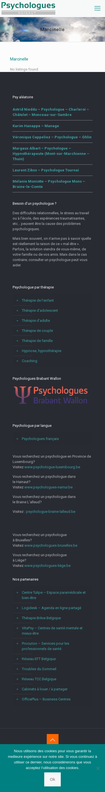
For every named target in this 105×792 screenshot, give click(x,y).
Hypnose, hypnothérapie (41, 351)
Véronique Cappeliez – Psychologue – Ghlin (52, 137)
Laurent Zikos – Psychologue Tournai (46, 170)
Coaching (29, 361)
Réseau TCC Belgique (39, 679)
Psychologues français (40, 439)
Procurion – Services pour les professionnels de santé (45, 646)
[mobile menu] (97, 8)
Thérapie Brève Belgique (41, 618)
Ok (52, 779)
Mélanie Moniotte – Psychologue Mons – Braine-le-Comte (49, 184)
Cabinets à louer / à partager (44, 689)
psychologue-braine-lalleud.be (50, 511)
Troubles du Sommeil (39, 669)
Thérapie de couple (37, 331)
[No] (98, 768)
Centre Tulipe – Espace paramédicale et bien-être (54, 595)
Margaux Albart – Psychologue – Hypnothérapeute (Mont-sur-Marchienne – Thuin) (51, 153)
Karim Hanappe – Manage (36, 126)
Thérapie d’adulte (36, 320)
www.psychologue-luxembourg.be (52, 467)
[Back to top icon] (53, 740)
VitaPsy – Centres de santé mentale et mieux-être (52, 630)
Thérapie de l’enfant (38, 300)
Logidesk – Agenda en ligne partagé (51, 608)
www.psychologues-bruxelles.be (50, 545)
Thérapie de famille (37, 341)
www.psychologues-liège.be (47, 565)
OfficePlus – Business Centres (46, 699)
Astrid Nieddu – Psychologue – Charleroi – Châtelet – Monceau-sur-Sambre (51, 112)
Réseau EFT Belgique (39, 659)
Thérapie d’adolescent (40, 310)
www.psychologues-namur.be (48, 487)
